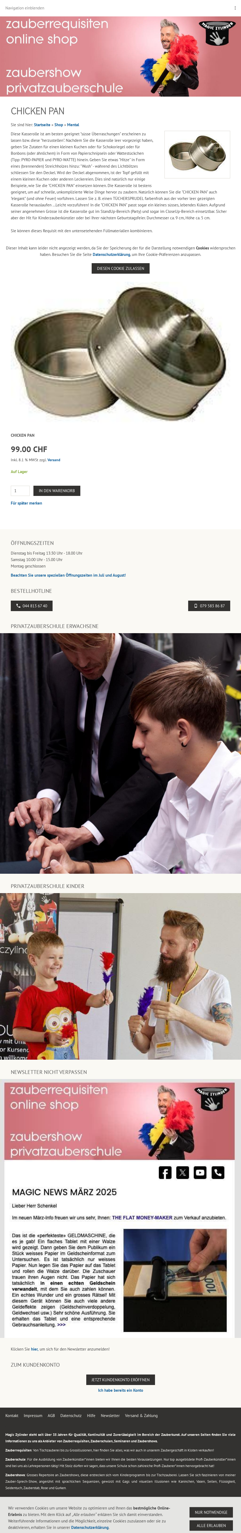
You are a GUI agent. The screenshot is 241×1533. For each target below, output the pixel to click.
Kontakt (11, 1415)
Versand (53, 459)
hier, (35, 1349)
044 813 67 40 (31, 605)
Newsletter (110, 1415)
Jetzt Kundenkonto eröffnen (121, 1379)
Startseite (42, 124)
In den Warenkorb (57, 490)
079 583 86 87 (209, 605)
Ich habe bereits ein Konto (120, 1390)
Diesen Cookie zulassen (120, 268)
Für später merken (26, 503)
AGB (51, 1415)
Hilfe (91, 1415)
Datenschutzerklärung (111, 254)
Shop (58, 124)
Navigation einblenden (24, 7)
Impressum (33, 1415)
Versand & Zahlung (141, 1415)
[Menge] (20, 491)
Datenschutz (71, 1415)
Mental (73, 124)
